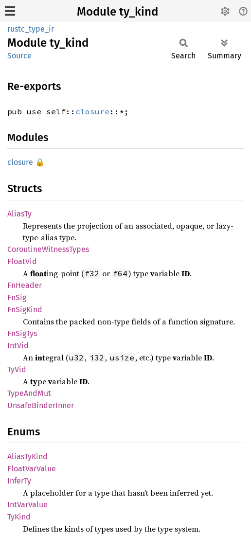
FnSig (16, 297)
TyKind (19, 516)
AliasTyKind (27, 456)
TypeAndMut (29, 393)
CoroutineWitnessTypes (48, 249)
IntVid (18, 345)
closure (92, 111)
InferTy (19, 480)
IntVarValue (27, 504)
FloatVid (22, 261)
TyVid (16, 369)
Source (19, 55)
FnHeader (24, 285)
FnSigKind (24, 309)
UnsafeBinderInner (40, 405)
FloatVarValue (31, 468)
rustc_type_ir (30, 29)
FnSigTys (22, 333)
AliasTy (19, 213)
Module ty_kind (117, 11)
